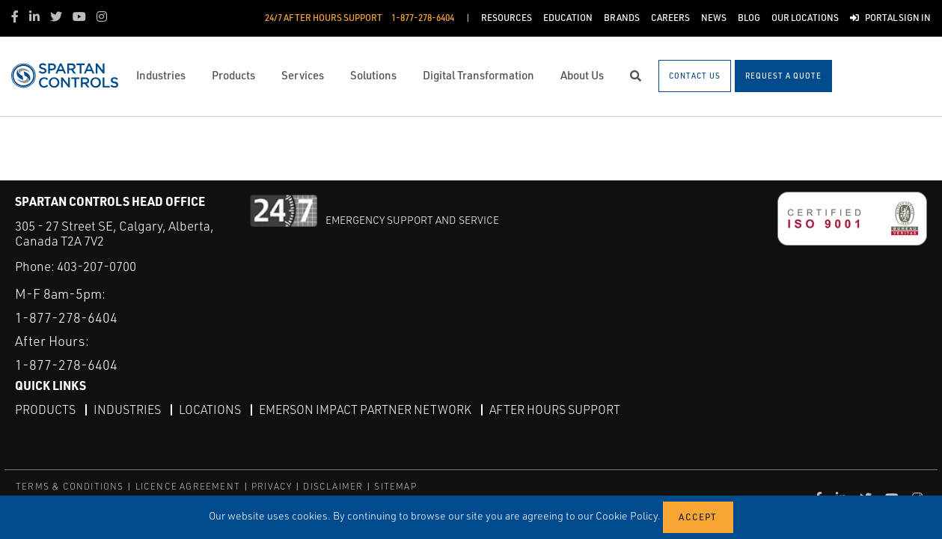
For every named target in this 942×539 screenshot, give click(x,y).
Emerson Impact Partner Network (365, 409)
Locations (210, 409)
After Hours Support (554, 409)
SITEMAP (395, 486)
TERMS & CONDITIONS (70, 486)
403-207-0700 (96, 266)
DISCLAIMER (333, 486)
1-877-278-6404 (66, 317)
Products (45, 409)
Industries (127, 409)
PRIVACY (271, 486)
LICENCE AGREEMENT (187, 486)
